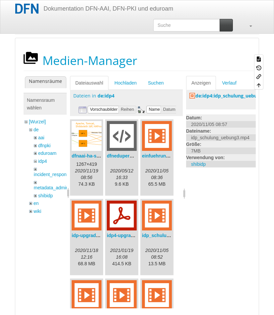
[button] (247, 25)
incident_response (53, 174)
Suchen (156, 83)
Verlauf (229, 83)
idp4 (42, 161)
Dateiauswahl (89, 83)
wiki (37, 211)
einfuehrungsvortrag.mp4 (170, 155)
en (36, 203)
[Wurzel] (37, 121)
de (36, 129)
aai (41, 137)
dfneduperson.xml (127, 155)
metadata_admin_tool (56, 187)
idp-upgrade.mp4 (90, 235)
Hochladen (125, 83)
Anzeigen (201, 83)
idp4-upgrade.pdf (126, 235)
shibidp (45, 195)
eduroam (47, 153)
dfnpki (44, 145)
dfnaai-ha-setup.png (94, 155)
